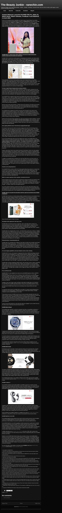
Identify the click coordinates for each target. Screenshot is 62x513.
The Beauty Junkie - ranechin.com (22, 4)
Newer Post (4, 503)
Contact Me (18, 10)
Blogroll (32, 10)
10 (35, 227)
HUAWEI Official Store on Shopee (14, 274)
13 (19, 234)
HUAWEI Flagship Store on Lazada (28, 274)
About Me (11, 10)
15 (16, 260)
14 (15, 256)
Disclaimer (25, 10)
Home (4, 10)
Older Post (37, 503)
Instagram (21, 446)
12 (2, 479)
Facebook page (15, 446)
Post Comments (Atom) (23, 506)
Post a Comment (7, 497)
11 (19, 230)
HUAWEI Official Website (33, 412)
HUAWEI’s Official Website (7, 284)
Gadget (6, 492)
